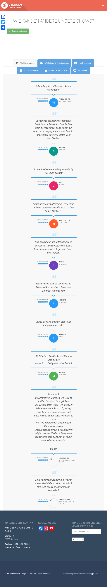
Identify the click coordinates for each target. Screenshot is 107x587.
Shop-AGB (97, 574)
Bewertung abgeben (18, 34)
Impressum (67, 574)
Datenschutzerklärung (82, 574)
